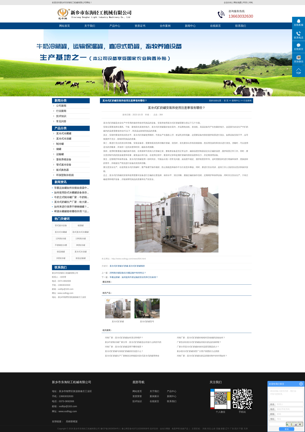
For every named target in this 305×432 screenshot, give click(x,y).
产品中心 (114, 25)
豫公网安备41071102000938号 (135, 428)
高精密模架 (72, 421)
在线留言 (215, 25)
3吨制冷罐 (80, 245)
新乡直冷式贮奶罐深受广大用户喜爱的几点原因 (198, 351)
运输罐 (60, 154)
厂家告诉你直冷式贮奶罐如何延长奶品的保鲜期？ (199, 342)
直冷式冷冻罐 (63, 138)
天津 (246, 428)
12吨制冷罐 (61, 238)
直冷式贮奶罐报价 (137, 266)
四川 (236, 428)
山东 (213, 428)
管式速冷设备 (63, 164)
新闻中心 (190, 25)
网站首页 (64, 25)
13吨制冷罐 (80, 238)
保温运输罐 (81, 258)
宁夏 (241, 428)
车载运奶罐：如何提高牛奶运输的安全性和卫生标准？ (134, 277)
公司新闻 (61, 105)
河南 (204, 428)
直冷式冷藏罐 (63, 133)
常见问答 (61, 121)
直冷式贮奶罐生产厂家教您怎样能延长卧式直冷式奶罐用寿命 (132, 356)
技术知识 (61, 116)
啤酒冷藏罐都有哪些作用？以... (71, 211)
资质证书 (140, 25)
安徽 (218, 428)
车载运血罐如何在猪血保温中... (71, 187)
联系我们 (240, 25)
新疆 (223, 428)
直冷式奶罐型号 (147, 321)
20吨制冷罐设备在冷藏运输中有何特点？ (128, 273)
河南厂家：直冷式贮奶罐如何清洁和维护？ (124, 337)
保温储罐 (61, 252)
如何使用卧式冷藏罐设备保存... (71, 192)
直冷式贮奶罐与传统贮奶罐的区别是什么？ (124, 351)
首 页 (226, 100)
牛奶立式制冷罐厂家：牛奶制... (71, 197)
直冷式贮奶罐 (109, 123)
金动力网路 (165, 428)
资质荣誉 (137, 396)
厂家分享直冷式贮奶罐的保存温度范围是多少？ (198, 347)
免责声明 (176, 428)
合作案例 (165, 25)
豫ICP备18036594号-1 (110, 428)
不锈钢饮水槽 (61, 245)
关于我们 (89, 25)
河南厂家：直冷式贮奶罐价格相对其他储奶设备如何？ (201, 337)
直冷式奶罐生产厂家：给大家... (71, 201)
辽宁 (227, 428)
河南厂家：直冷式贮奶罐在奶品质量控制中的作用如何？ (202, 356)
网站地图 (238, 2)
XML (251, 2)
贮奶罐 (125, 266)
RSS (245, 2)
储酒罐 (81, 225)
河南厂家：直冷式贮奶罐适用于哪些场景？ (124, 347)
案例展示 (154, 396)
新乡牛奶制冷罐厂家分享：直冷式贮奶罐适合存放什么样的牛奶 (133, 342)
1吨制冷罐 (61, 258)
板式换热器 (62, 170)
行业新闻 (61, 111)
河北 (209, 428)
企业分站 (228, 2)
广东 (232, 428)
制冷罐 (60, 144)
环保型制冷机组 (65, 175)
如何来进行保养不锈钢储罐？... (71, 206)
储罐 (58, 149)
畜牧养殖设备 (63, 159)
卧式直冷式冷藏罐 (81, 232)
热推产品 (184, 428)
